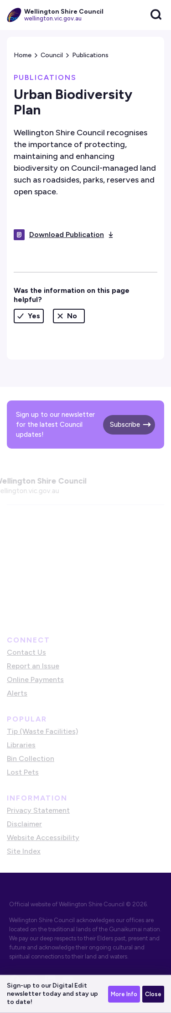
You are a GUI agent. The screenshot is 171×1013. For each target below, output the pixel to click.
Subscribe (125, 424)
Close (153, 994)
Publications (90, 55)
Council (52, 55)
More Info (124, 994)
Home (22, 55)
